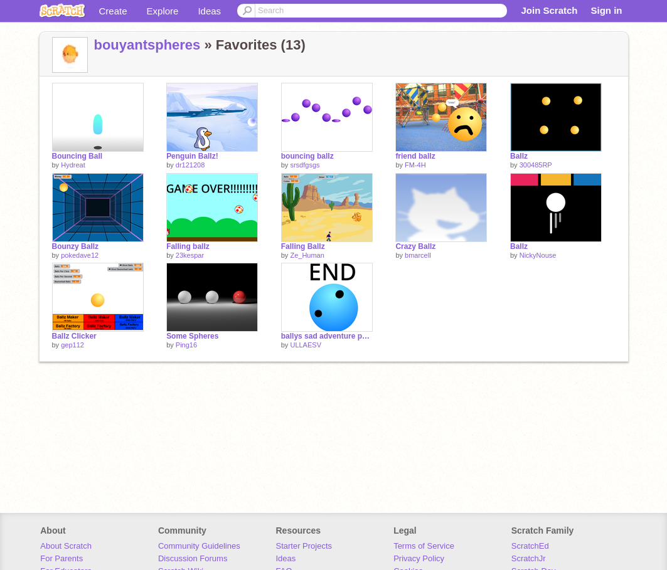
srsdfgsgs (304, 165)
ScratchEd (530, 546)
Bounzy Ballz (75, 246)
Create (113, 11)
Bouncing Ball (77, 156)
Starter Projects (304, 546)
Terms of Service (423, 546)
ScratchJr (528, 558)
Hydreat (73, 165)
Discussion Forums (193, 558)
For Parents (61, 558)
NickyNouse (538, 255)
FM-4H (415, 165)
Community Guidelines (199, 546)
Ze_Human (307, 255)
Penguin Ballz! (192, 156)
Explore (163, 11)
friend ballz (415, 156)
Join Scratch (549, 10)
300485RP (536, 165)
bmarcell (418, 255)
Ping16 (186, 345)
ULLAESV (305, 345)
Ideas (209, 11)
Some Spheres (192, 336)
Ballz (519, 156)
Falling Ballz (303, 246)
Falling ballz (188, 246)
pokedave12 (80, 255)
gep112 (72, 345)
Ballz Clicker (74, 336)
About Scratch (66, 546)
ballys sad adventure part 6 (327, 336)
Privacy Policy (418, 558)
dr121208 (190, 165)
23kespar (190, 255)
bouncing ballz (307, 156)
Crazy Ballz (415, 246)
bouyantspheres (147, 45)
